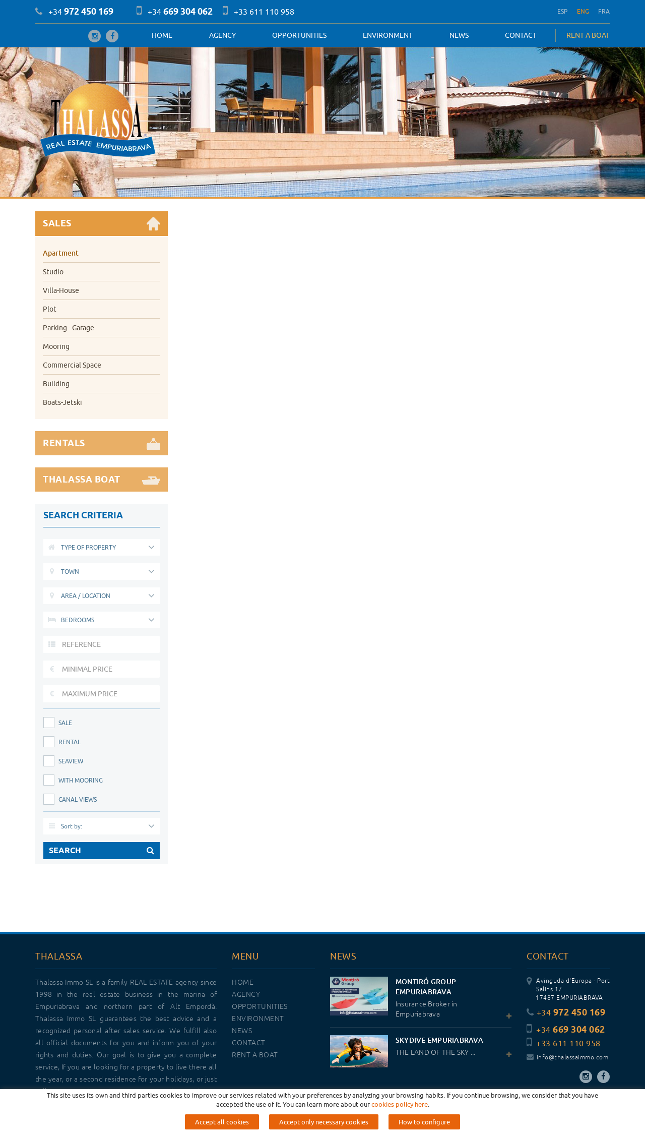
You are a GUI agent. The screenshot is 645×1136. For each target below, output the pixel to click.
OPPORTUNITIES (299, 35)
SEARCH (101, 850)
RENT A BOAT (588, 35)
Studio (53, 272)
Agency (222, 35)
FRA (604, 11)
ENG (583, 11)
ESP (562, 11)
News (459, 35)
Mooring (56, 346)
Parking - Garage (68, 328)
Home (162, 35)
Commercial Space (72, 365)
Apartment (61, 253)
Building (56, 384)
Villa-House (61, 290)
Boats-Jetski (62, 402)
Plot (49, 309)
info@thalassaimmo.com (567, 1057)
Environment (388, 35)
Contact (521, 35)
